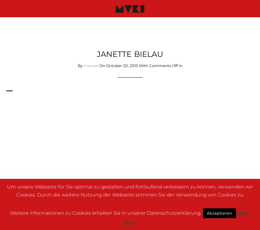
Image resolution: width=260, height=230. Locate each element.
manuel (91, 65)
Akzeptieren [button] (219, 213)
